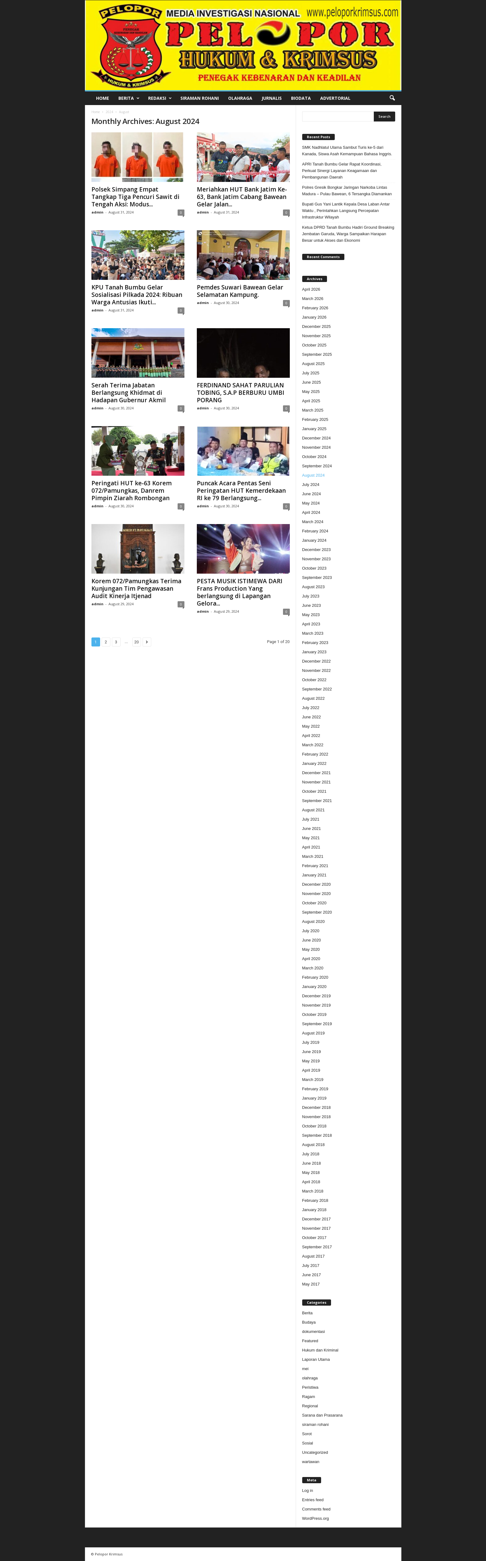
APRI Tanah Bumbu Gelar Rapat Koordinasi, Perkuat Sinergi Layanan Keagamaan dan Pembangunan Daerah (342, 170)
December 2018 (316, 1107)
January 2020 (314, 986)
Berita (128, 98)
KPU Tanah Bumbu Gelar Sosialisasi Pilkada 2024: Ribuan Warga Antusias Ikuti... (136, 294)
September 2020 (317, 912)
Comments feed (316, 1509)
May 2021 (311, 838)
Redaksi (160, 98)
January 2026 (314, 317)
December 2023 (316, 549)
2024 (109, 112)
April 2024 (311, 512)
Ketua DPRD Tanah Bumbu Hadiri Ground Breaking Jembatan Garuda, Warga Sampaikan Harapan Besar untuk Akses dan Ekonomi (348, 234)
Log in (307, 1490)
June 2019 (311, 1051)
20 (136, 642)
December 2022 (316, 661)
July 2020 (311, 930)
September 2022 (317, 689)
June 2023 (311, 605)
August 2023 (313, 586)
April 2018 (311, 1182)
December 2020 (316, 884)
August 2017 (313, 1256)
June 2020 (311, 940)
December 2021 (316, 772)
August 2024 (313, 475)
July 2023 (311, 596)
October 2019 (314, 1014)
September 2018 (317, 1135)
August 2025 (313, 363)
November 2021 (316, 782)
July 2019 (311, 1042)
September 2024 (317, 466)
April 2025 (311, 401)
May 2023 (311, 614)
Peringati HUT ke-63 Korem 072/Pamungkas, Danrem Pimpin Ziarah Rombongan (131, 490)
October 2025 (314, 345)
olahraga (310, 1378)
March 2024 (313, 521)
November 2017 (316, 1228)
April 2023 (311, 624)
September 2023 (317, 577)
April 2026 (311, 289)
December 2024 (316, 438)
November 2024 (316, 447)
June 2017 (311, 1274)
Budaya (309, 1322)
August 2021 (313, 810)
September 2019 (317, 1023)
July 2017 (311, 1265)
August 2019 (313, 1033)
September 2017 (317, 1247)
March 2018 (313, 1191)
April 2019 (311, 1070)
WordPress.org (315, 1518)
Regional (310, 1406)
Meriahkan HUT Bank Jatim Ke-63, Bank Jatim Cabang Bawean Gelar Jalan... (242, 196)
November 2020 (316, 893)
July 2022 (311, 707)
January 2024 (314, 540)
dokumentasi (313, 1331)
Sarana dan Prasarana (322, 1415)
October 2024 (314, 456)
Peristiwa (310, 1387)
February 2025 (315, 419)
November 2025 (316, 335)
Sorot (307, 1433)
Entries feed (313, 1499)
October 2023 (314, 568)
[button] (392, 98)
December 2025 (316, 326)
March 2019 (313, 1079)
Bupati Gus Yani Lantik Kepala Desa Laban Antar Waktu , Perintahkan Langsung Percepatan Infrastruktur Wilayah (346, 210)
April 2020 (311, 958)
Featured (310, 1340)
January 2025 (314, 428)
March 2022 (313, 745)
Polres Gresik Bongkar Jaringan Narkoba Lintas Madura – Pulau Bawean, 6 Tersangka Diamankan (347, 190)
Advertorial (335, 98)
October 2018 (314, 1126)
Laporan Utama (316, 1359)
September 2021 (317, 800)
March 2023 (313, 633)
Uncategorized (315, 1452)
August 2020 (313, 921)
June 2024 (311, 494)
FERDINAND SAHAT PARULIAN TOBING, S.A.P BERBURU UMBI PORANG (240, 392)
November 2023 (316, 559)
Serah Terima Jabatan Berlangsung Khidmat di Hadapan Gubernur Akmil (128, 392)
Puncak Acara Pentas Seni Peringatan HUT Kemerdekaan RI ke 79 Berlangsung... (241, 490)
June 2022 (311, 717)
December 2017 (316, 1219)
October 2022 (314, 679)
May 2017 (311, 1284)
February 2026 (315, 308)
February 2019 (315, 1089)
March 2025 (313, 410)
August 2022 (313, 698)
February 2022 (315, 754)
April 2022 (311, 735)
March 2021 (313, 856)
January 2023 (314, 652)
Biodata (301, 98)
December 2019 (316, 996)
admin (97, 212)
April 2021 (311, 847)
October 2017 (314, 1237)
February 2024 (315, 531)
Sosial (307, 1443)
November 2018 (316, 1116)
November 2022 (316, 670)
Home (102, 98)
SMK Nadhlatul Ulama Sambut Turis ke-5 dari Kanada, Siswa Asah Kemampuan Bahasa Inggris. (347, 150)
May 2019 (311, 1061)
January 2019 (314, 1098)
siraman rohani (315, 1424)
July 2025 (311, 373)
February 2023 (315, 642)
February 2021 (315, 865)
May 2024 (311, 503)
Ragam (308, 1396)
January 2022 (314, 763)
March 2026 (313, 298)
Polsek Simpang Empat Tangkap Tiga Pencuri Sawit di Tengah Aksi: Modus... (135, 196)
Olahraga (240, 98)
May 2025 (311, 391)
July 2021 (311, 819)
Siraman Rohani (199, 98)
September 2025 (317, 354)
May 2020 (311, 949)
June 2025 (311, 382)
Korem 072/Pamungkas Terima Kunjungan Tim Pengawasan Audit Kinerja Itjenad (136, 588)
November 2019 (316, 1005)
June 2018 (311, 1163)
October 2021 (314, 791)
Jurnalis (272, 98)
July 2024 (311, 484)
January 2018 (314, 1209)
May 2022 (311, 726)
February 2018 (315, 1200)
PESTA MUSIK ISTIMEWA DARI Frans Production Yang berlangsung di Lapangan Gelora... (239, 592)
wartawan (311, 1461)
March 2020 (313, 968)
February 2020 (315, 977)
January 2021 (314, 875)
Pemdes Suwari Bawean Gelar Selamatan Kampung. (240, 291)
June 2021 (311, 828)
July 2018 (311, 1154)
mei (305, 1368)
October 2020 (314, 903)
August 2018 (313, 1144)
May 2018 (311, 1172)
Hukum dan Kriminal (320, 1350)
